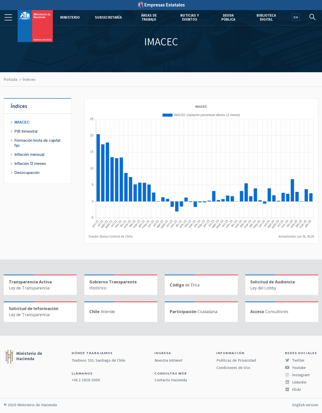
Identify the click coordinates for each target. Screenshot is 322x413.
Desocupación (26, 172)
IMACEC (21, 122)
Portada (11, 79)
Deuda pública (228, 17)
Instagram (297, 375)
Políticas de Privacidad (236, 360)
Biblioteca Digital (266, 17)
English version (305, 405)
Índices (29, 79)
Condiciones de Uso (233, 367)
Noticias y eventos (189, 17)
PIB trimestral (25, 131)
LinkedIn (295, 382)
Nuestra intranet (168, 360)
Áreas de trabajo (149, 17)
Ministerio (70, 17)
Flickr (293, 389)
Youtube (295, 367)
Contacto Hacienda (170, 380)
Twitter (295, 360)
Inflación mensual (29, 154)
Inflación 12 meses (30, 163)
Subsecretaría (108, 17)
